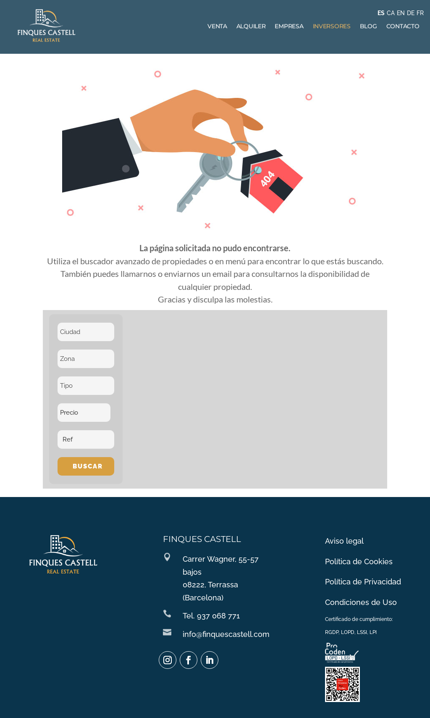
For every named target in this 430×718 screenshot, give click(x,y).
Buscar (88, 466)
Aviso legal (345, 544)
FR (420, 13)
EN (401, 13)
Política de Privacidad (363, 583)
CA (391, 13)
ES (381, 13)
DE (410, 13)
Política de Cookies (358, 563)
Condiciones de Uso (361, 602)
